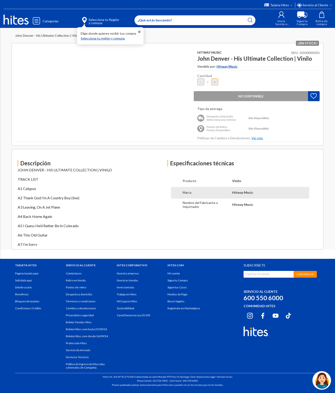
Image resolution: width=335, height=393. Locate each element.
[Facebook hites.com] (263, 315)
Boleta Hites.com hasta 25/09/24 (86, 329)
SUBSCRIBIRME (305, 274)
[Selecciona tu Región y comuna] (94, 19)
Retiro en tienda (76, 280)
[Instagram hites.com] (250, 315)
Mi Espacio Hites (127, 301)
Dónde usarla (23, 287)
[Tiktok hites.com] (288, 315)
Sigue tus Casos (177, 287)
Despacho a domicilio (79, 294)
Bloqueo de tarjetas (27, 301)
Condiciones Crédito (28, 308)
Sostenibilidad (125, 308)
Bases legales (176, 301)
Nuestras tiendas (127, 280)
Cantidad (204, 76)
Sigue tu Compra (178, 280)
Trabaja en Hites (127, 294)
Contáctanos (74, 273)
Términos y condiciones (81, 301)
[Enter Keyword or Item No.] (194, 20)
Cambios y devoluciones (81, 308)
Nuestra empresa (128, 273)
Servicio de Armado (78, 350)
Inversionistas (125, 287)
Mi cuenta (174, 273)
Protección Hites (76, 343)
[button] (281, 18)
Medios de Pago (177, 294)
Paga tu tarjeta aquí (26, 273)
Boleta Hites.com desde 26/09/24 (87, 336)
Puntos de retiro (76, 287)
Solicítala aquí (23, 280)
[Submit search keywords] (250, 20)
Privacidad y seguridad (80, 315)
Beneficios (22, 294)
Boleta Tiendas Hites (79, 322)
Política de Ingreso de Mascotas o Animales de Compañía (85, 365)
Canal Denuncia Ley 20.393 (133, 315)
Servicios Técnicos (77, 357)
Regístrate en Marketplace (184, 308)
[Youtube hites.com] (275, 315)
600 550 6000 (263, 298)
